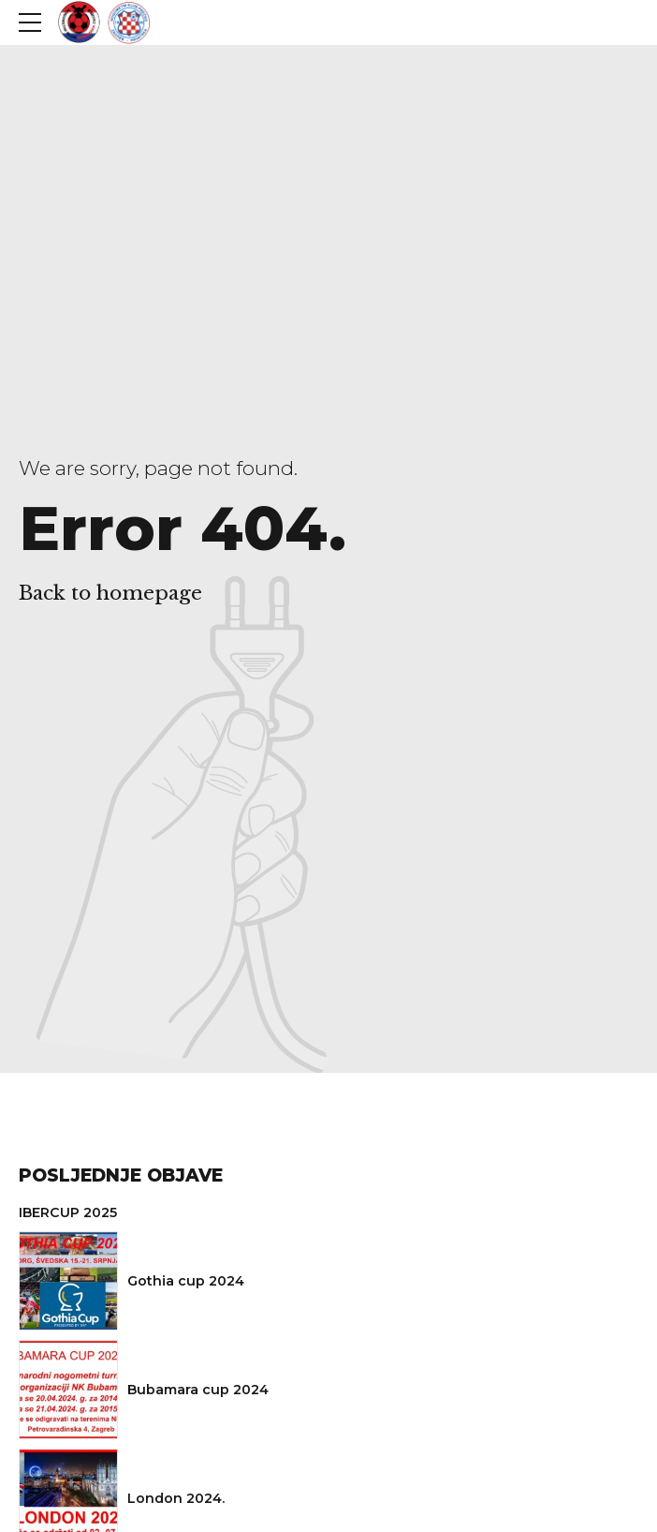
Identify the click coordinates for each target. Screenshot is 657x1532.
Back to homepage (110, 593)
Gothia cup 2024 (185, 1280)
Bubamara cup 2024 (198, 1389)
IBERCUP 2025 (68, 1212)
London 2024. (176, 1498)
